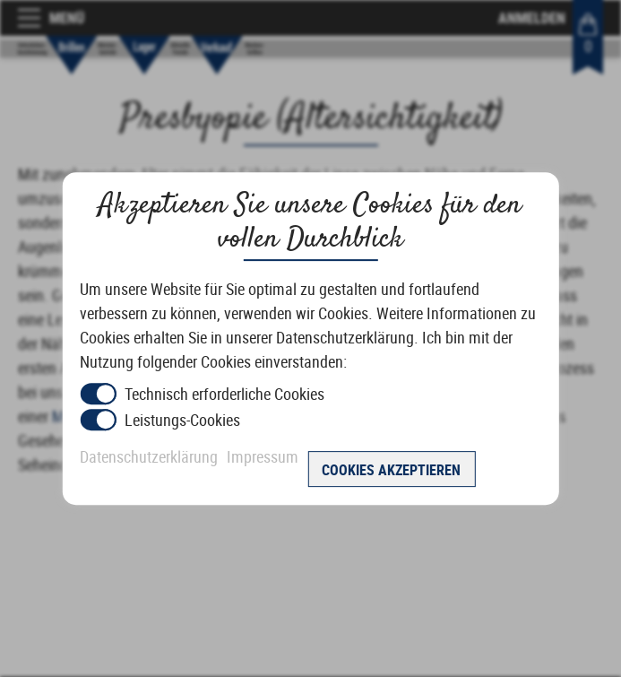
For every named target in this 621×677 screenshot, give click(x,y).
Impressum (262, 456)
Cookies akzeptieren (391, 470)
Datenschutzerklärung (149, 456)
